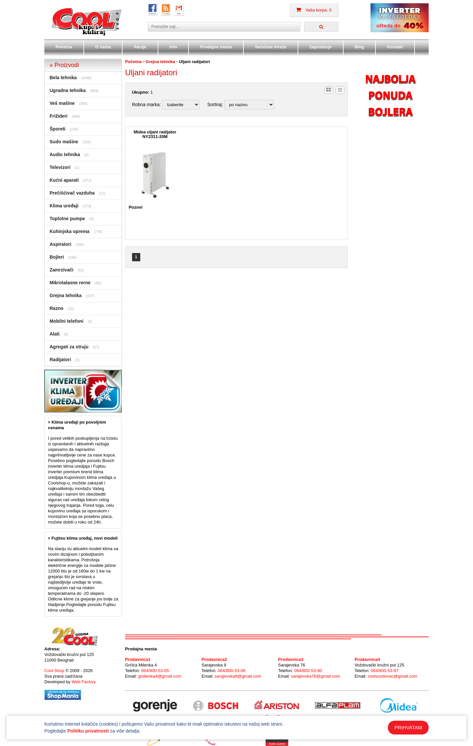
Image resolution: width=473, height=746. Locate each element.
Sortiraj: (215, 104)
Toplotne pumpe (67, 218)
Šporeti (57, 128)
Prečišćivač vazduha (72, 193)
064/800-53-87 (385, 670)
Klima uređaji (64, 205)
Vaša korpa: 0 (313, 10)
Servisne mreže (270, 46)
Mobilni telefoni (66, 321)
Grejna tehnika (65, 295)
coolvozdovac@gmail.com (392, 676)
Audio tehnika (65, 154)
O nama (103, 46)
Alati (54, 334)
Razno (56, 308)
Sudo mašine (64, 141)
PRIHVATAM (408, 727)
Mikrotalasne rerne (70, 282)
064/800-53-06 (232, 670)
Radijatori (60, 359)
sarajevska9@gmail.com (237, 676)
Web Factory (84, 681)
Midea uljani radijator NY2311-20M (155, 134)
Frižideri (58, 116)
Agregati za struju (69, 346)
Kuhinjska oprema (69, 231)
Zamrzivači (61, 269)
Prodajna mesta (216, 46)
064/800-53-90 (308, 670)
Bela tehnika (63, 77)
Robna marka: (146, 104)
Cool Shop (54, 670)
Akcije (140, 46)
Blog (359, 46)
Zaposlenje (320, 46)
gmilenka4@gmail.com (159, 676)
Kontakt (395, 46)
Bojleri (57, 257)
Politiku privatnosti (88, 731)
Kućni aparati (64, 180)
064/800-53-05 (155, 670)
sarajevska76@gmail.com (315, 676)
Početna (64, 46)
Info (173, 46)
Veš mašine (62, 103)
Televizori (60, 167)
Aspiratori (60, 244)
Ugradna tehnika (68, 90)
